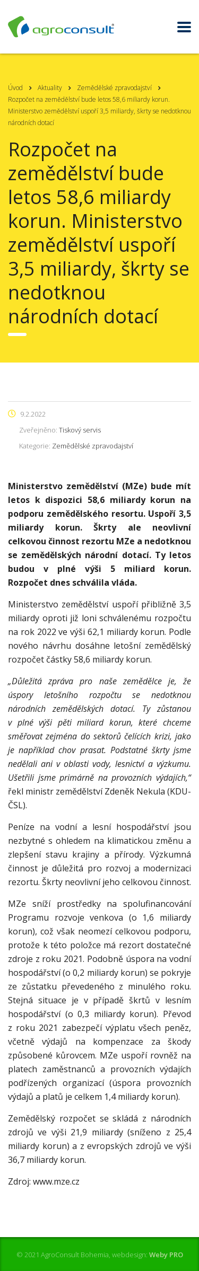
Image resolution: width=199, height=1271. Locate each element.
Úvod (15, 87)
